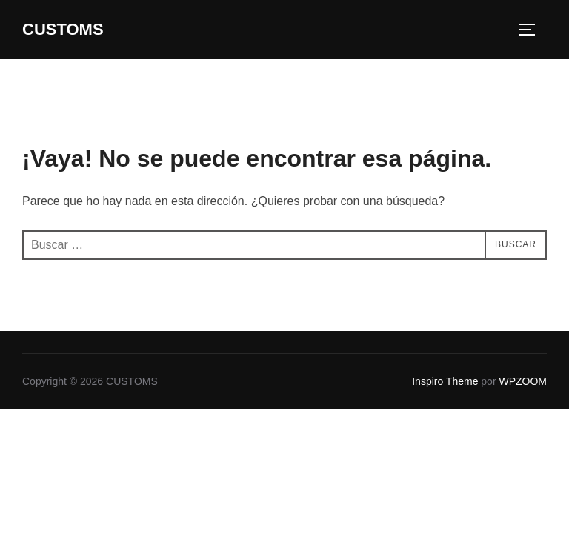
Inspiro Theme (445, 381)
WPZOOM (523, 381)
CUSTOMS (63, 29)
